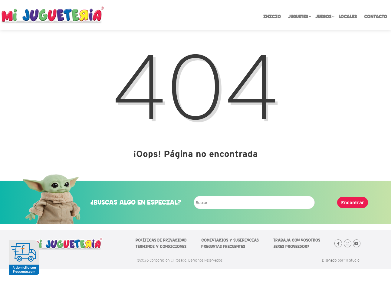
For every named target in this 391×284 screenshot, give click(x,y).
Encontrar (352, 202)
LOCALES (348, 16)
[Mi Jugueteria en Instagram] (347, 243)
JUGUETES (300, 16)
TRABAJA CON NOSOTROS (296, 240)
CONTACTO (375, 16)
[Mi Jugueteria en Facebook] (338, 243)
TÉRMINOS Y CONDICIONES (161, 246)
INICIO (272, 16)
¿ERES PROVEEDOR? (291, 246)
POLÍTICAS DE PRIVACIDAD (161, 240)
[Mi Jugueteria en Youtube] (356, 243)
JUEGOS (325, 16)
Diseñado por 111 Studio (341, 260)
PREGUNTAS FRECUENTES (223, 246)
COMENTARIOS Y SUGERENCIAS (230, 240)
